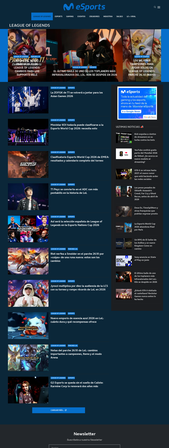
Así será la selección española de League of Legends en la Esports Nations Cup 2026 (76, 225)
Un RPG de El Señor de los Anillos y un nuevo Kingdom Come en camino (145, 244)
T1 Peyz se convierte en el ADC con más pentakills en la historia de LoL (74, 191)
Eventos (81, 16)
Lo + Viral (131, 16)
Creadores (94, 16)
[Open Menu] (159, 7)
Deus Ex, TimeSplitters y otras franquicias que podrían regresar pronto (146, 210)
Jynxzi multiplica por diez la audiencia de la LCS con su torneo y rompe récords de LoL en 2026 (79, 288)
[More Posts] (58, 410)
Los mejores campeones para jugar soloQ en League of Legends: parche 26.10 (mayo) (142, 67)
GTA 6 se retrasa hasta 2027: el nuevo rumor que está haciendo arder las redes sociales (146, 175)
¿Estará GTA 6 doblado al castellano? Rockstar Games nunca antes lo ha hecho (145, 295)
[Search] (155, 7)
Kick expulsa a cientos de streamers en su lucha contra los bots (145, 136)
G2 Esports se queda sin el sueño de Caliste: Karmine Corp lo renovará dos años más (77, 384)
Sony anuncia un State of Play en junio (145, 258)
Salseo (119, 16)
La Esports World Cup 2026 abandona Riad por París (144, 226)
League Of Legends (42, 16)
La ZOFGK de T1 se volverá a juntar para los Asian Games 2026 (77, 94)
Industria (107, 16)
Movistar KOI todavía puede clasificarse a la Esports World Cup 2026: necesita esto (77, 126)
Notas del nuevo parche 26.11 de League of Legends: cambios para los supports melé (27, 67)
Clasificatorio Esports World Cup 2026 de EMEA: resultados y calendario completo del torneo (80, 158)
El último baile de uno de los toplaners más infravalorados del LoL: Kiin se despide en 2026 (84, 73)
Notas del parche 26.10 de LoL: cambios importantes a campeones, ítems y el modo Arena (76, 353)
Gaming (70, 16)
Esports (58, 16)
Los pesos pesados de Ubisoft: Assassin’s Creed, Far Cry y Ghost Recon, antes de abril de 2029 (146, 193)
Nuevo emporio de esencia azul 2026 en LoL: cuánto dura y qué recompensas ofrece (77, 321)
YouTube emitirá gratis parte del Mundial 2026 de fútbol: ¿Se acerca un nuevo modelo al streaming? (146, 155)
